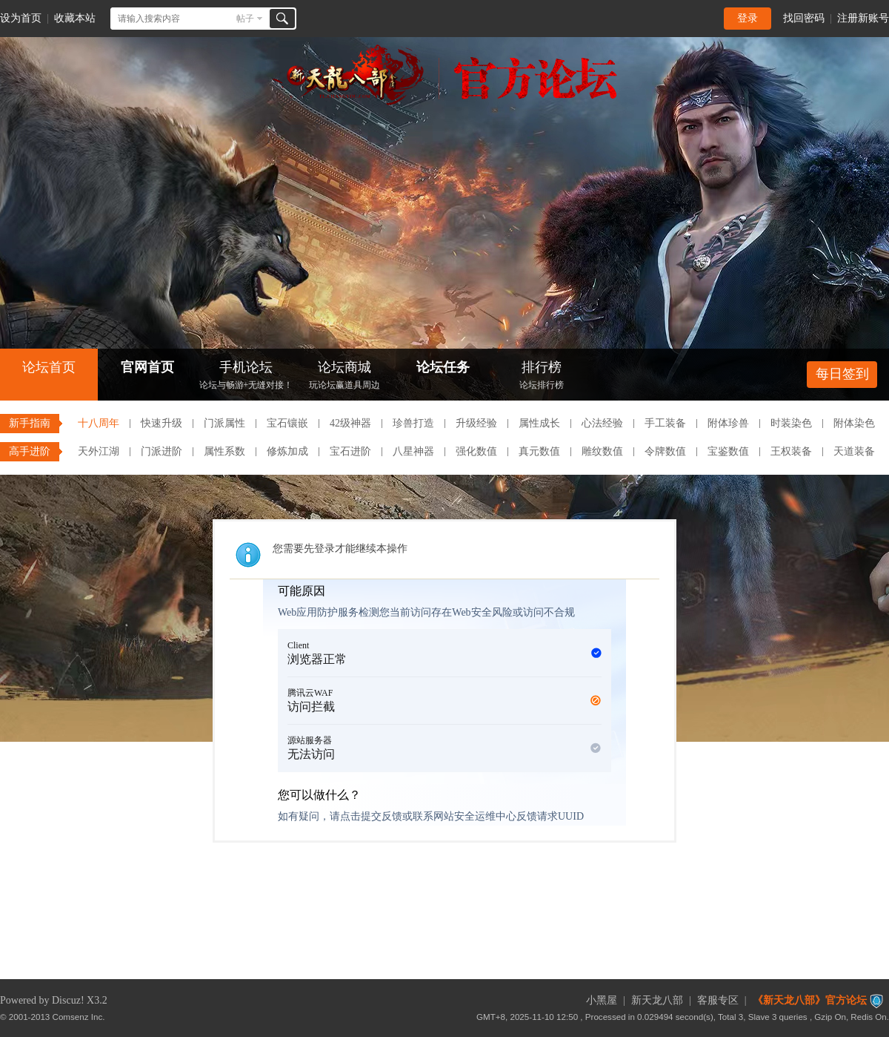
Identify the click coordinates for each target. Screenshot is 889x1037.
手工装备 (665, 423)
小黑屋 (601, 1000)
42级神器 (350, 423)
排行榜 (541, 376)
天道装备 (854, 451)
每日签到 (842, 373)
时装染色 (791, 423)
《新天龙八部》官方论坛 (810, 1000)
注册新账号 (863, 18)
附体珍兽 (728, 423)
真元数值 (539, 451)
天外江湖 (98, 451)
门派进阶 (161, 451)
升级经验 (476, 423)
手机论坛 (246, 376)
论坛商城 (344, 376)
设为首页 (20, 18)
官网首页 (147, 367)
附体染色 (854, 423)
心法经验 (602, 423)
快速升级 (161, 423)
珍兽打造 (413, 423)
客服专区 (718, 1000)
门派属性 (224, 423)
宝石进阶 (350, 451)
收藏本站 (75, 18)
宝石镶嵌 (287, 423)
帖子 (245, 18)
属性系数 (224, 451)
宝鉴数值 (728, 451)
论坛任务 (443, 367)
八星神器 (413, 451)
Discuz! (68, 1000)
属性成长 (539, 423)
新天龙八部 (657, 1000)
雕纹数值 (602, 451)
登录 (747, 18)
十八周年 (98, 423)
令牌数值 (665, 451)
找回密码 (804, 18)
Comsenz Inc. (79, 1016)
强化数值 (476, 451)
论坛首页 (49, 367)
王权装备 (791, 451)
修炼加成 (287, 451)
